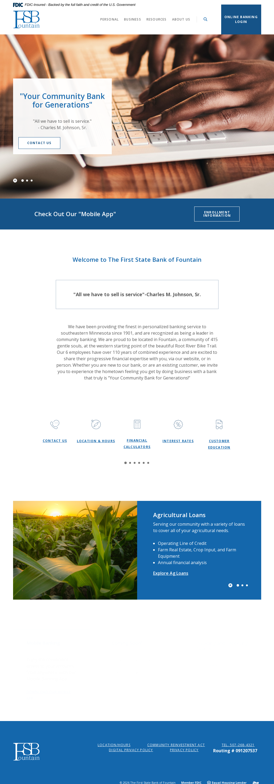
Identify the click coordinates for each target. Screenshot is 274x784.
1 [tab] (22, 180)
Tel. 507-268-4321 (238, 745)
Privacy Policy (184, 750)
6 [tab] (148, 463)
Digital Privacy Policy (131, 750)
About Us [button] (181, 19)
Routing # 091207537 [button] (235, 751)
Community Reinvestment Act (176, 745)
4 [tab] (139, 463)
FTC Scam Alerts (213, 660)
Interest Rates (178, 441)
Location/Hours (114, 745)
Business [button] (132, 19)
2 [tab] (27, 180)
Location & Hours (96, 441)
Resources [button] (156, 19)
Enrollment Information (217, 214)
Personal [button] (109, 19)
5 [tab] (144, 463)
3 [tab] (32, 180)
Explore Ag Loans (170, 573)
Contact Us (50, 143)
